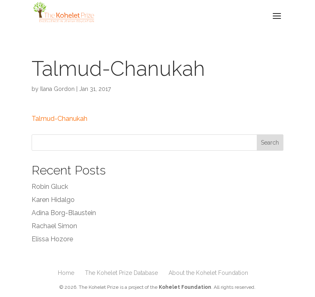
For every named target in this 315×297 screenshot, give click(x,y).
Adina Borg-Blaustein (64, 213)
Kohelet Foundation (185, 287)
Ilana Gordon (57, 89)
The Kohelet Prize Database (121, 273)
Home (66, 273)
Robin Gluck (50, 186)
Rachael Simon (54, 226)
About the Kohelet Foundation (208, 273)
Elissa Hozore (52, 239)
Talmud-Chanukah (59, 118)
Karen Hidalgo (53, 200)
